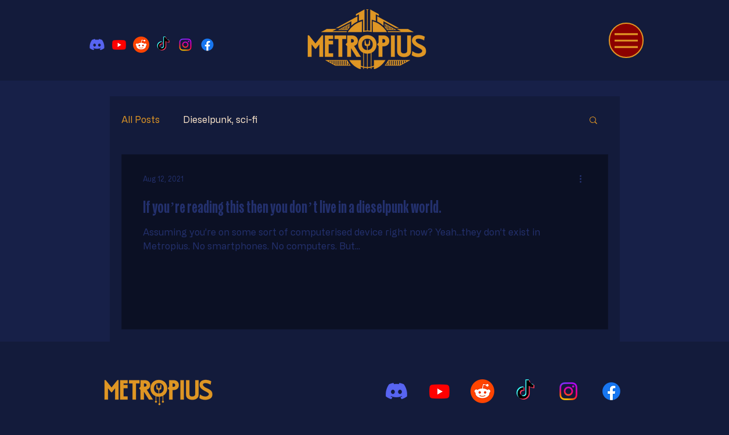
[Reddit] (141, 45)
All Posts (140, 119)
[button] (593, 121)
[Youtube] (119, 45)
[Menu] (626, 40)
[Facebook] (207, 45)
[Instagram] (185, 45)
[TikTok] (163, 45)
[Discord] (97, 45)
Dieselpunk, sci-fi (220, 119)
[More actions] (585, 179)
